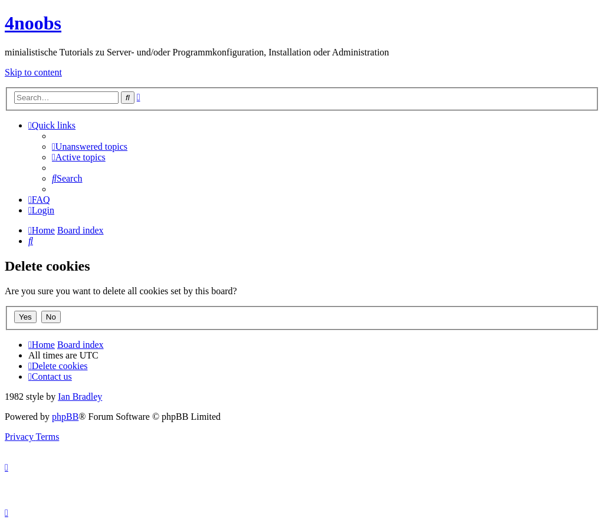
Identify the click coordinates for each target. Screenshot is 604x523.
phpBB (65, 417)
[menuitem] (89, 147)
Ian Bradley (80, 397)
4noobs (33, 23)
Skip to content (33, 72)
